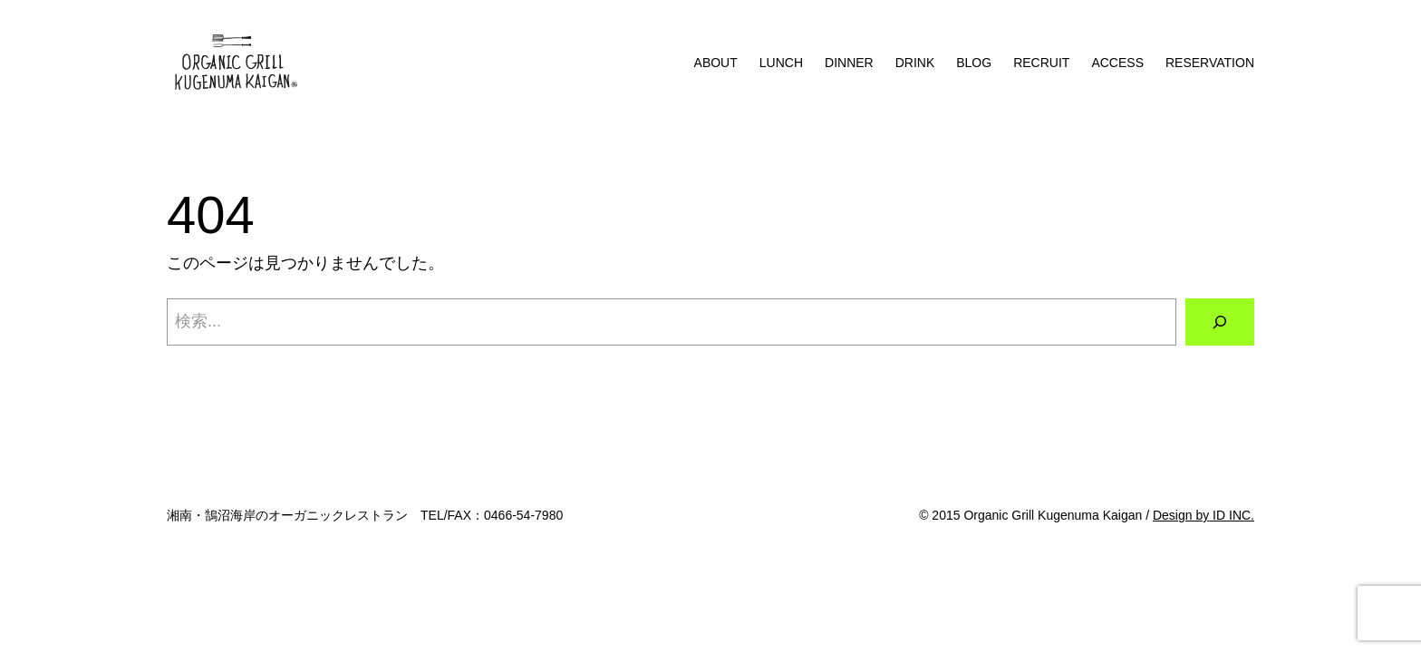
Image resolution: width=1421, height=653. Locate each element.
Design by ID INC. (1203, 515)
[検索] (1219, 322)
